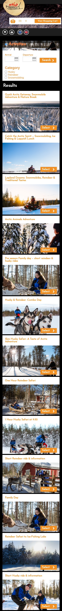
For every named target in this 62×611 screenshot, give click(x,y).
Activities (17, 44)
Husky (11, 72)
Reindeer (13, 74)
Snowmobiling (16, 77)
